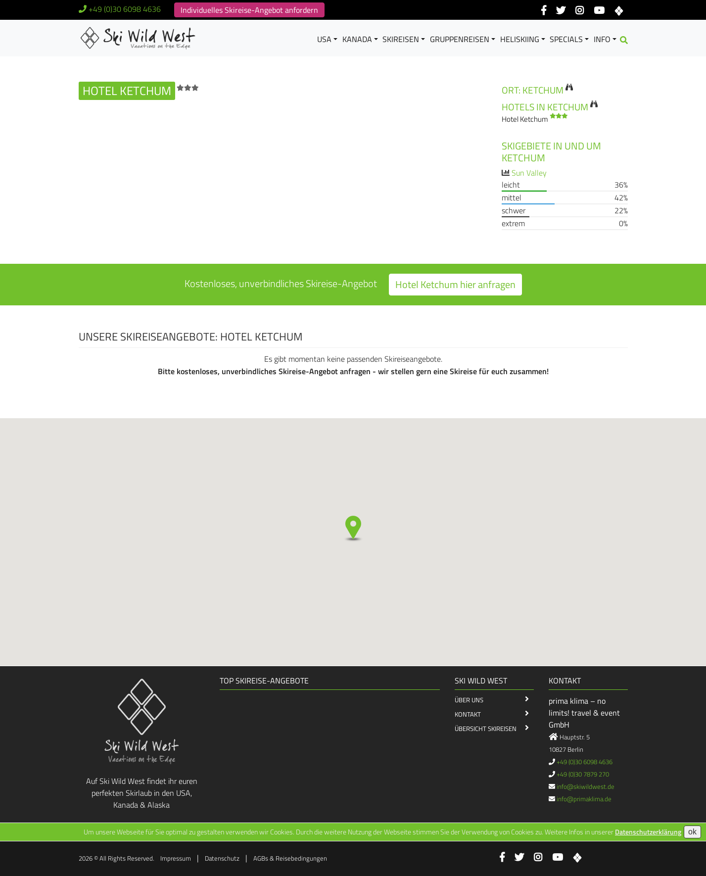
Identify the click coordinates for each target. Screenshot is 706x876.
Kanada (357, 39)
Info (602, 39)
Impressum (175, 858)
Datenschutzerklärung (648, 832)
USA (324, 39)
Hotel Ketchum (534, 119)
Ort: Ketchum (533, 90)
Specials (566, 39)
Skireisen (400, 39)
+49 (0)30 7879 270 (583, 774)
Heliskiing (519, 39)
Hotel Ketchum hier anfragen (455, 284)
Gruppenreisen (459, 39)
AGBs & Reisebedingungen (290, 858)
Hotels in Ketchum (545, 106)
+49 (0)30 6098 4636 (125, 9)
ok (692, 831)
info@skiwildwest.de (585, 786)
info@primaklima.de (584, 799)
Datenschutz (222, 858)
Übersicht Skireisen (486, 728)
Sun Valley (529, 173)
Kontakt (468, 714)
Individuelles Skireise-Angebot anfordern (249, 10)
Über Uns (469, 700)
